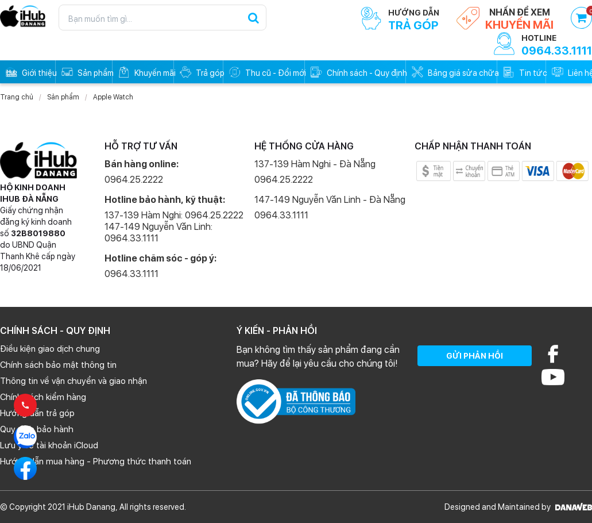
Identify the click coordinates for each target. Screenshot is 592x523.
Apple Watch (113, 97)
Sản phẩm (63, 97)
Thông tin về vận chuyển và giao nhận (73, 381)
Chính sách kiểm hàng (43, 397)
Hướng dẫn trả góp (37, 413)
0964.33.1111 (131, 273)
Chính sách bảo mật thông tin (58, 365)
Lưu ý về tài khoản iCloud (49, 445)
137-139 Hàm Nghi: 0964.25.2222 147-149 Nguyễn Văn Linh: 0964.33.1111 (174, 227)
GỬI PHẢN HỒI (474, 355)
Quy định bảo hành (36, 429)
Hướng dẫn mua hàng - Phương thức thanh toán (95, 461)
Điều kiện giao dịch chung (50, 349)
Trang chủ (16, 97)
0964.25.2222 (134, 179)
